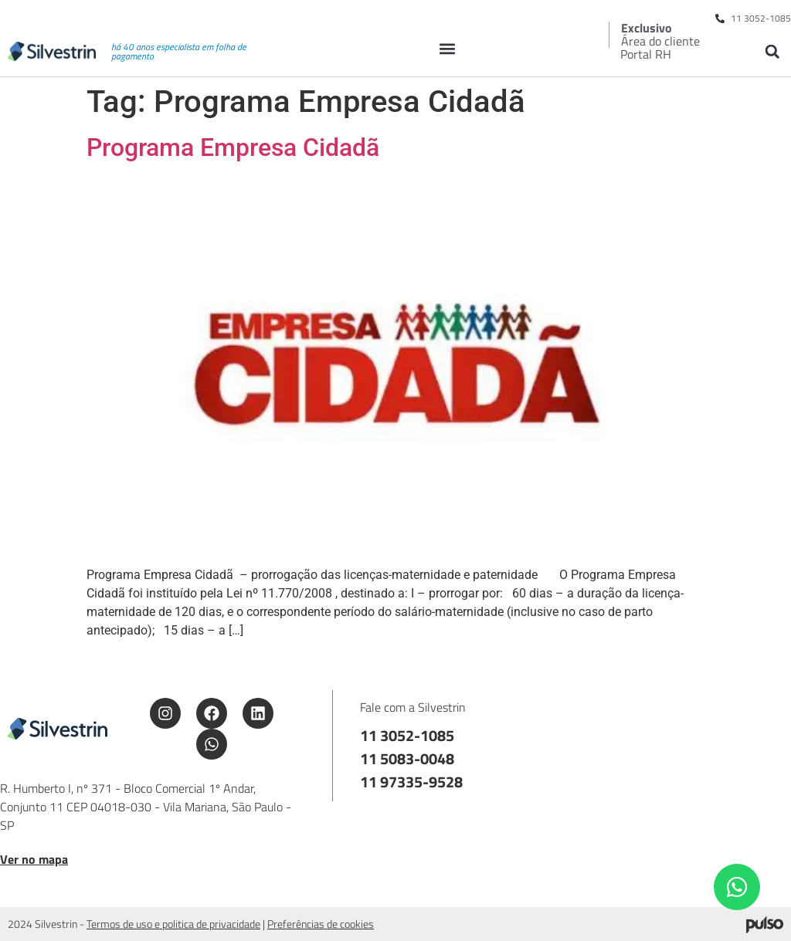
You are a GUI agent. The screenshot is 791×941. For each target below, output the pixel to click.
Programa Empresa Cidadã (233, 147)
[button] (447, 48)
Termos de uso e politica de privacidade (173, 924)
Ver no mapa (34, 859)
